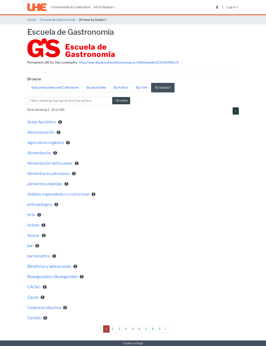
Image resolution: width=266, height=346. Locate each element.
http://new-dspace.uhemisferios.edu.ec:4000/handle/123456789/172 (129, 62)
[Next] (166, 329)
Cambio (34, 318)
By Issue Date (96, 87)
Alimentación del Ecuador (50, 163)
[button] (223, 7)
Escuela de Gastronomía (57, 20)
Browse (121, 100)
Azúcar (33, 235)
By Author (121, 87)
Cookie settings (133, 343)
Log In (231, 7)
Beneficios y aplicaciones (49, 266)
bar (30, 245)
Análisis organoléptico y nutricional (58, 194)
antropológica (39, 204)
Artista (33, 225)
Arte (31, 215)
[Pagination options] (236, 111)
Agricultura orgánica (45, 142)
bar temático (38, 256)
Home (31, 20)
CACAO (34, 287)
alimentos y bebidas (44, 184)
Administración (40, 132)
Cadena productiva (44, 307)
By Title (141, 87)
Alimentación (39, 153)
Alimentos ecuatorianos (48, 173)
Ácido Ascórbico (41, 122)
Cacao (32, 297)
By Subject (163, 87)
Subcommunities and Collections (55, 87)
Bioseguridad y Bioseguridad (52, 276)
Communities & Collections (71, 7)
